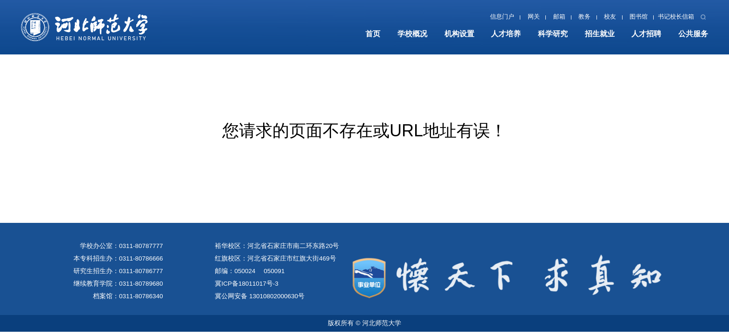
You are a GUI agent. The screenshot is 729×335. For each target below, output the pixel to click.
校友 (610, 16)
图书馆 (639, 16)
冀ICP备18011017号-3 (246, 283)
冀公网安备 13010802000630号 (260, 296)
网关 (534, 16)
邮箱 (559, 16)
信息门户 (502, 16)
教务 (584, 16)
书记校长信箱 (676, 16)
